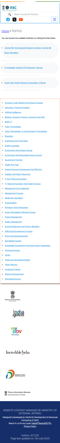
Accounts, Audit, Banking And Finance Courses (24, 103)
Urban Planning (11, 265)
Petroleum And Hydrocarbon (16, 207)
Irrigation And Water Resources (17, 174)
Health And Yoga (11, 165)
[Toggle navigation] (54, 19)
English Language (12, 146)
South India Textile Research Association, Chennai (25, 83)
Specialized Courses (13, 241)
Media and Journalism (14, 198)
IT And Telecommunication (16, 179)
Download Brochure (13, 279)
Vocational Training (12, 269)
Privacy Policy (30, 426)
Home (5, 31)
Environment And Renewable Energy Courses (23, 155)
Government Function (13, 160)
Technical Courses (12, 250)
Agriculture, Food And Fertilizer (17, 108)
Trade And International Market (17, 260)
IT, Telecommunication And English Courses (23, 184)
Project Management (13, 217)
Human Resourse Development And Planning (23, 169)
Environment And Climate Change (18, 150)
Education (9, 136)
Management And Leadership (17, 188)
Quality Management (13, 222)
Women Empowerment (14, 274)
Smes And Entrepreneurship (16, 236)
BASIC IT (8, 122)
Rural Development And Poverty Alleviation (22, 226)
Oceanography (11, 203)
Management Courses (14, 193)
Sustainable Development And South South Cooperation (27, 246)
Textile (7, 255)
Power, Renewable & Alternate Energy (20, 212)
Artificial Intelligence (13, 112)
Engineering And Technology (16, 141)
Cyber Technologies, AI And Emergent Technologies (26, 131)
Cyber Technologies (13, 127)
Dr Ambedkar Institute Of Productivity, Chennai (23, 68)
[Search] (35, 14)
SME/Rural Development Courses (18, 231)
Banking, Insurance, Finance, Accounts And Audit (25, 117)
